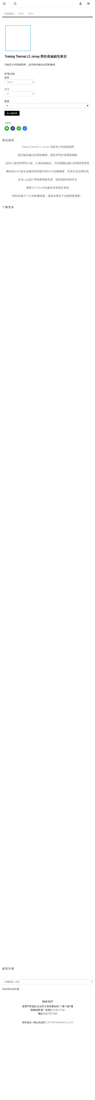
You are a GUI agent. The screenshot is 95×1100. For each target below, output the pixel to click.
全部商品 (9, 13)
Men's (31, 13)
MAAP (21, 13)
